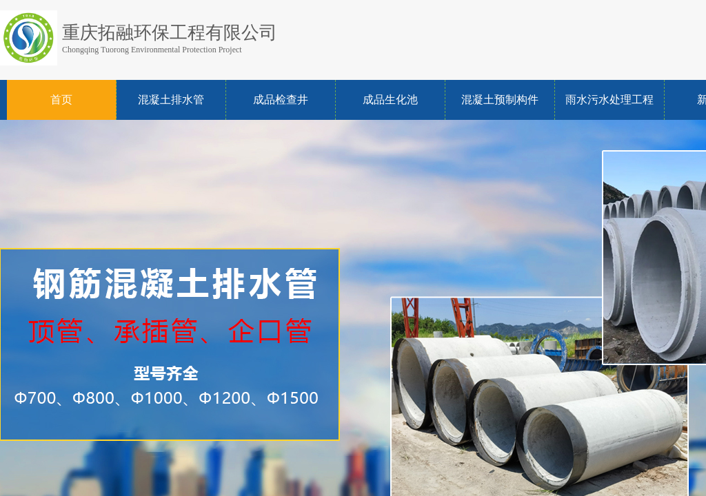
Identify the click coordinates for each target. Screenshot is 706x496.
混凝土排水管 (171, 99)
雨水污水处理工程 (609, 99)
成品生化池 (390, 99)
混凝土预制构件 (499, 99)
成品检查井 (280, 99)
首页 (61, 99)
